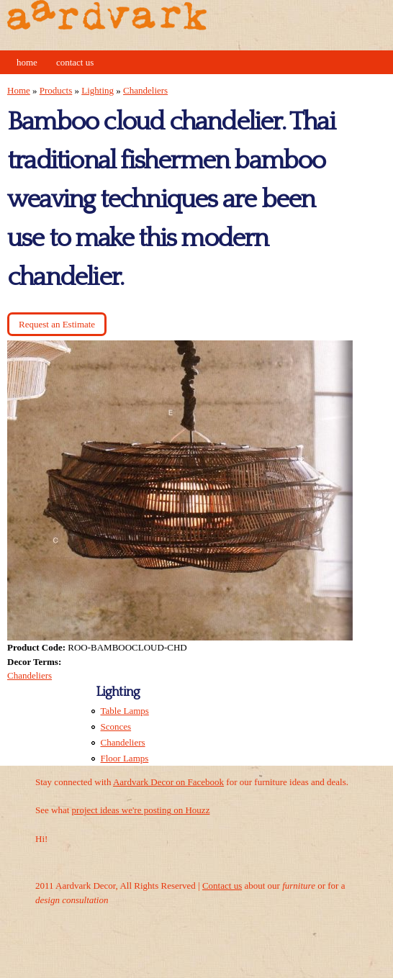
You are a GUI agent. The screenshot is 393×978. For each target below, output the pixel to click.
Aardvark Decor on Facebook (168, 781)
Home (27, 62)
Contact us (222, 885)
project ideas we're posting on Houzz (141, 810)
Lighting (97, 90)
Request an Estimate (57, 324)
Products (56, 90)
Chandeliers (145, 90)
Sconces (116, 726)
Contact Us (75, 62)
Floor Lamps (125, 758)
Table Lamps (125, 710)
